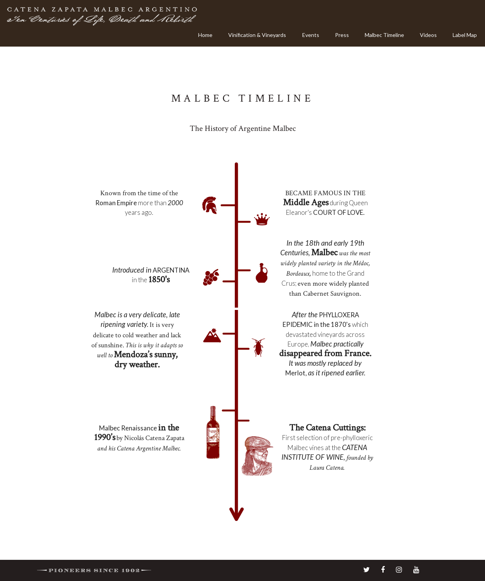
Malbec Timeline (384, 35)
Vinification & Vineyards (257, 35)
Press (342, 35)
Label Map (465, 35)
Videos (428, 35)
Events (310, 35)
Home (205, 35)
